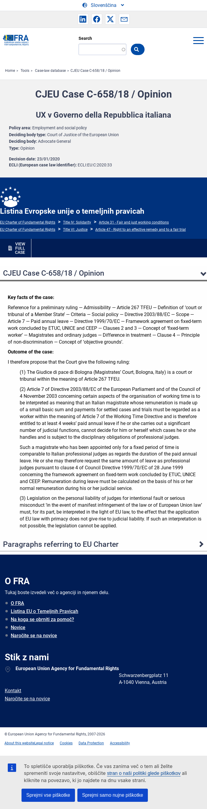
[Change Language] (103, 5)
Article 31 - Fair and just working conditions (134, 222)
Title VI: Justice (75, 229)
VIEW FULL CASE (20, 248)
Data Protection (91, 743)
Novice (18, 627)
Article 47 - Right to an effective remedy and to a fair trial (140, 229)
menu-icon (198, 40)
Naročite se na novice (34, 635)
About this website (19, 743)
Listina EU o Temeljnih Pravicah (44, 611)
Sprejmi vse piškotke (48, 795)
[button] (83, 19)
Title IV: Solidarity (77, 222)
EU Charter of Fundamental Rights (27, 222)
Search (85, 38)
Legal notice (44, 743)
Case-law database (50, 71)
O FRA (17, 603)
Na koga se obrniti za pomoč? (42, 619)
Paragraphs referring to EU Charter (61, 544)
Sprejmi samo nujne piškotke (112, 795)
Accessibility (120, 743)
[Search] (102, 49)
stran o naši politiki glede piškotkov (143, 773)
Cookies (66, 743)
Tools (25, 71)
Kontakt (13, 690)
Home (10, 71)
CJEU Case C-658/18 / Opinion (95, 71)
